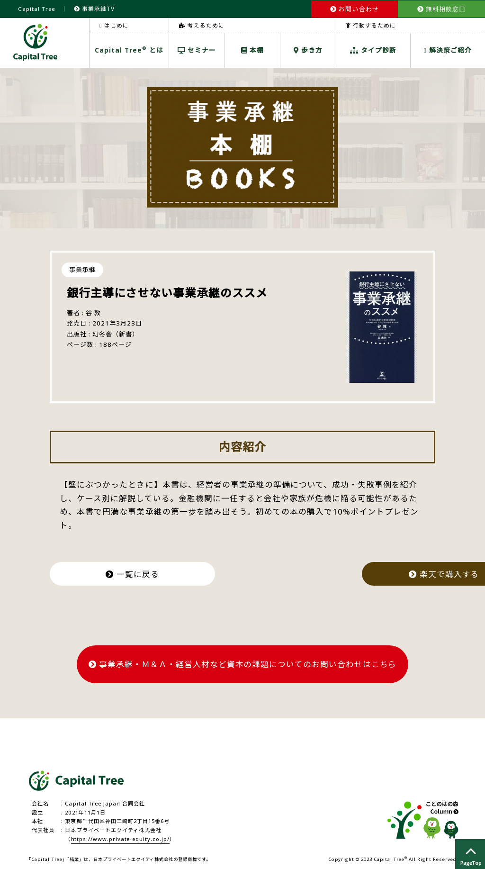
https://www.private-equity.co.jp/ (121, 836)
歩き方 (308, 49)
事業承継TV (94, 8)
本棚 (252, 49)
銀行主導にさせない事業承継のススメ (167, 292)
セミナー (197, 49)
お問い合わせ (354, 8)
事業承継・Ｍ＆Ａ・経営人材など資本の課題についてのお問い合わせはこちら (242, 662)
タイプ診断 (373, 49)
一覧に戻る (136, 572)
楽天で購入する (348, 572)
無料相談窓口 (441, 8)
